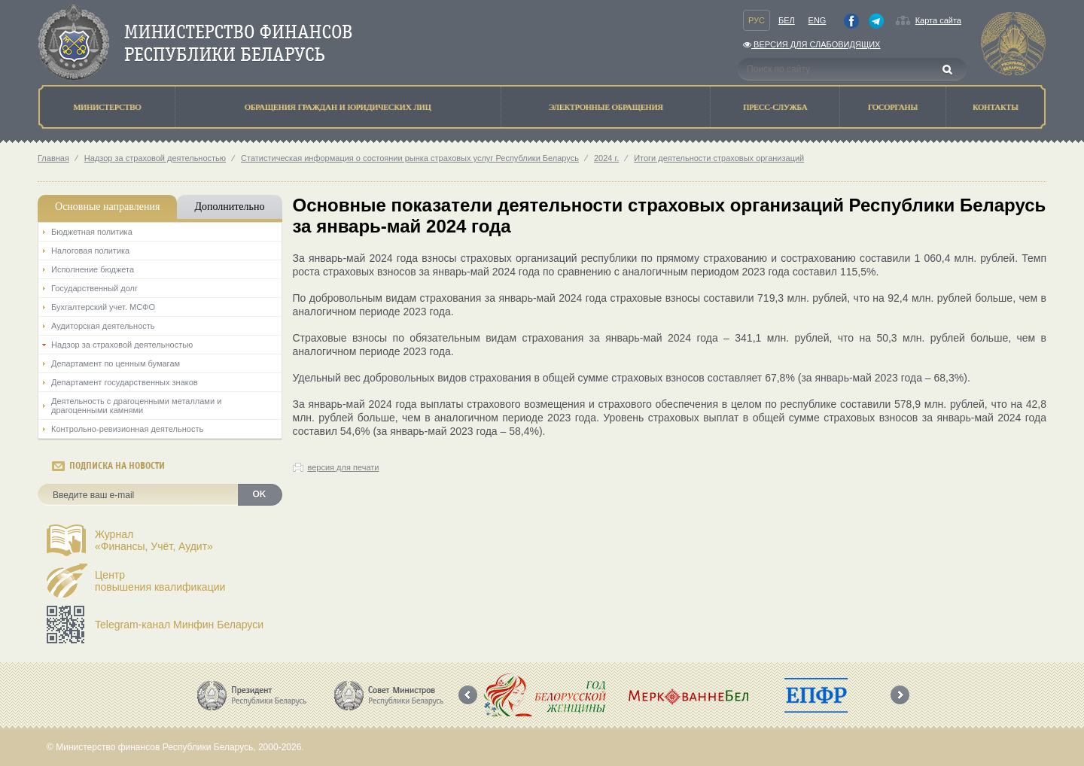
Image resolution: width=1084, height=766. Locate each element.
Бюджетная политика (91, 231)
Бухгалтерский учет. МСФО (103, 307)
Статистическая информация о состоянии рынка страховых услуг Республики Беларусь (410, 158)
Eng (817, 20)
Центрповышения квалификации (160, 581)
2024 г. (606, 158)
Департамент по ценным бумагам (115, 363)
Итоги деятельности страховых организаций (719, 158)
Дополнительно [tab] (229, 206)
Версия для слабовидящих (811, 44)
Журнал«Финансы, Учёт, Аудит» (154, 540)
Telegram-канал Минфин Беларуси (179, 625)
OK (259, 494)
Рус (756, 20)
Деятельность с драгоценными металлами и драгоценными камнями (136, 406)
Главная (53, 158)
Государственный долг (94, 288)
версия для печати (343, 467)
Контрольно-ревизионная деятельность (127, 428)
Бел (786, 20)
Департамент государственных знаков (124, 382)
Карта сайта (938, 20)
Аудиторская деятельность (103, 325)
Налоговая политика (90, 250)
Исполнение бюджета (92, 269)
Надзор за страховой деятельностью (155, 158)
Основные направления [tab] (107, 206)
